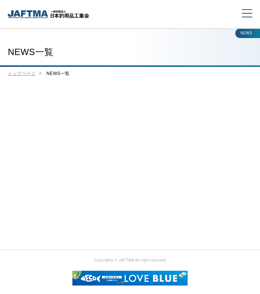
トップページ (21, 73)
